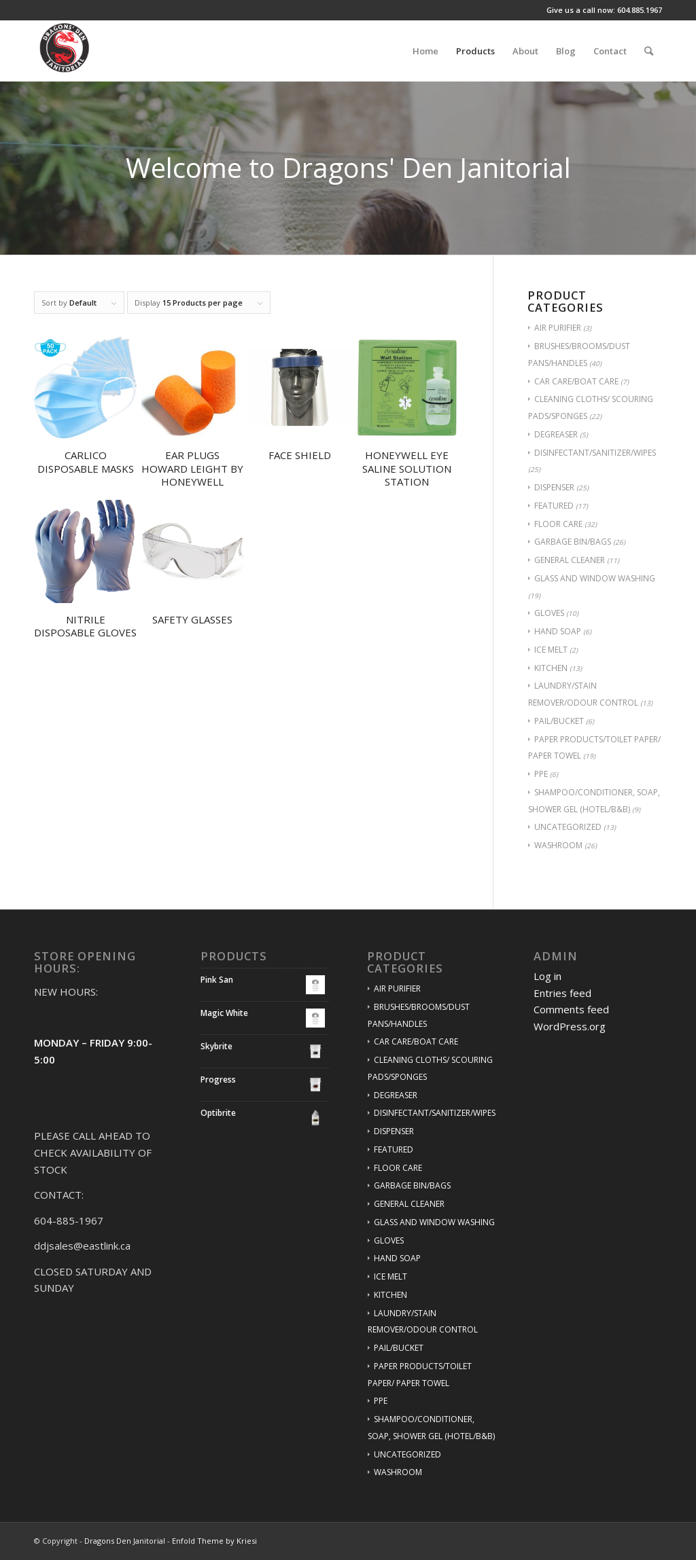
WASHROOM (558, 845)
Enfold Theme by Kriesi (214, 1541)
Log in (547, 976)
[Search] (649, 50)
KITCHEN (551, 668)
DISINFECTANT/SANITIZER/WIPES (595, 452)
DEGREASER (556, 434)
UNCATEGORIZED (568, 827)
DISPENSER (554, 487)
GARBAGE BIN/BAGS (572, 541)
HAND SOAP (557, 631)
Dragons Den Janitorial (124, 1541)
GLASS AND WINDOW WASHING (594, 578)
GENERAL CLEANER (569, 560)
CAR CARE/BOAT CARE (576, 381)
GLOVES (549, 613)
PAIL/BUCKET (559, 721)
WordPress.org (570, 1026)
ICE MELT (551, 649)
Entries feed (562, 993)
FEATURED (554, 505)
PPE (541, 774)
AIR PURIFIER (557, 327)
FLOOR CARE (558, 524)
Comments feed (571, 1009)
